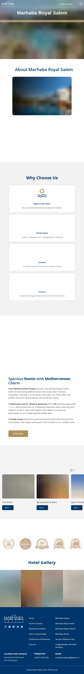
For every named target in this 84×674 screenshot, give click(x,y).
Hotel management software (16, 21)
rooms (11, 407)
